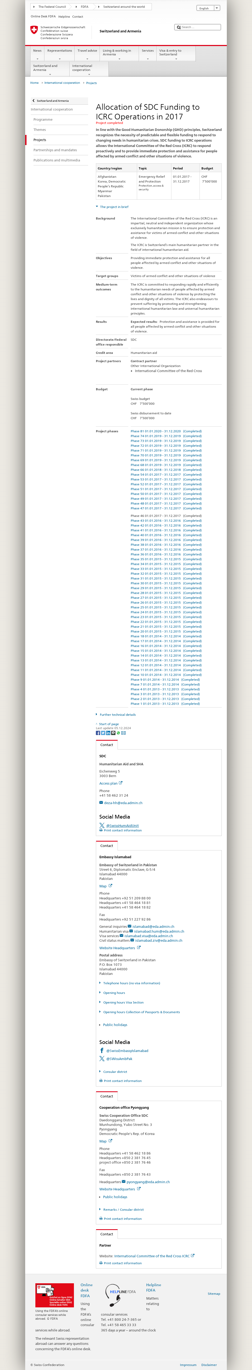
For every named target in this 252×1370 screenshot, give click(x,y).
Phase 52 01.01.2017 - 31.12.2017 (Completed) (166, 484)
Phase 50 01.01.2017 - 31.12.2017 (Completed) (166, 493)
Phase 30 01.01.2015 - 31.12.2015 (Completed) (166, 583)
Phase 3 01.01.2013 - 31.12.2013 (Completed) (165, 694)
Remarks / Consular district (123, 1210)
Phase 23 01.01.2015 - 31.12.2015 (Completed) (166, 617)
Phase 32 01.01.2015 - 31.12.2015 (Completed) (166, 573)
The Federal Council (52, 7)
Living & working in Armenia (119, 54)
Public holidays (115, 1025)
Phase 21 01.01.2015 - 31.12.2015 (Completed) (166, 626)
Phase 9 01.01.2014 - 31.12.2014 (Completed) (165, 679)
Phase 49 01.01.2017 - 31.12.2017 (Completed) (166, 498)
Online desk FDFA (87, 1290)
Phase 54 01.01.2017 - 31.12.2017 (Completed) (166, 474)
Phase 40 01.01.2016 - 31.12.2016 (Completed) (166, 535)
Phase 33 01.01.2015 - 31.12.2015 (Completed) (166, 568)
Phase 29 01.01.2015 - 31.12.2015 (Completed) (166, 588)
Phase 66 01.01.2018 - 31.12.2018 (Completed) (166, 469)
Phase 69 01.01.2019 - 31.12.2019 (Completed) (166, 460)
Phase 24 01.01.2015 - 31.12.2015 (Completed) (166, 612)
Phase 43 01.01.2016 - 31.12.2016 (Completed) (166, 520)
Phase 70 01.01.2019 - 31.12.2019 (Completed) (166, 455)
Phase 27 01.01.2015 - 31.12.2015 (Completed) (166, 597)
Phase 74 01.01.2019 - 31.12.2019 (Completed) (166, 436)
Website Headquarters (120, 948)
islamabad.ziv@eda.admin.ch (158, 940)
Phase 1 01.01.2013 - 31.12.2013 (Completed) (165, 703)
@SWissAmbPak (119, 1059)
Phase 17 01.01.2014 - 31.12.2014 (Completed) (166, 641)
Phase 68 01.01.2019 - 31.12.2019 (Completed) (166, 465)
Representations (59, 54)
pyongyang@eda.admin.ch (148, 1182)
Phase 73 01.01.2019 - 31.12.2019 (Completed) (166, 440)
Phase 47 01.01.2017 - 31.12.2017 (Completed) (166, 508)
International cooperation (89, 70)
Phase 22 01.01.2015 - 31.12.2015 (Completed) (166, 621)
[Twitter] (103, 733)
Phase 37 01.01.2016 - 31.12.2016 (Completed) (166, 549)
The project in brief (114, 207)
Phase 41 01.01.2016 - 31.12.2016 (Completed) (166, 530)
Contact (104, 745)
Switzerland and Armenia (50, 70)
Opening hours (114, 993)
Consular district (115, 1072)
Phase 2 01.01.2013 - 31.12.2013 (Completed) (165, 699)
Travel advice (87, 54)
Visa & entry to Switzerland (176, 54)
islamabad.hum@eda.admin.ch (159, 931)
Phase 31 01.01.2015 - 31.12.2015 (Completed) (166, 578)
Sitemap (214, 1294)
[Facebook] (98, 733)
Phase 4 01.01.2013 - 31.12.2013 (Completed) (165, 689)
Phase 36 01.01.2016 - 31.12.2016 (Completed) (166, 554)
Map (105, 886)
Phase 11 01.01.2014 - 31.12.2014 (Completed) (166, 670)
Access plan (110, 783)
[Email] (123, 733)
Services (147, 54)
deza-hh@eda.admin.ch (123, 803)
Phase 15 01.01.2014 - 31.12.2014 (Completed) (166, 650)
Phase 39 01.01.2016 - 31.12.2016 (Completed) (166, 540)
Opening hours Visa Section (123, 1002)
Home (34, 83)
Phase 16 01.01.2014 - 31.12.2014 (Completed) (166, 646)
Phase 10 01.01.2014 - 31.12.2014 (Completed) (166, 674)
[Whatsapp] (118, 733)
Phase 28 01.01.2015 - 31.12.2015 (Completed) (166, 593)
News (37, 54)
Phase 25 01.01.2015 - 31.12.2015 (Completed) (166, 607)
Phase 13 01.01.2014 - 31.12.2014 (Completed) (166, 660)
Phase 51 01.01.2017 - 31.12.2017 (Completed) (166, 489)
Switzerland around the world (124, 7)
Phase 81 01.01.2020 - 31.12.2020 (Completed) (166, 431)
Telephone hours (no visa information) (131, 983)
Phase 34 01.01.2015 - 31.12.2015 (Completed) (166, 564)
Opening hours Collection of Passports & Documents (141, 1012)
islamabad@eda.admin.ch (153, 926)
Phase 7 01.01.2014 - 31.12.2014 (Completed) (165, 684)
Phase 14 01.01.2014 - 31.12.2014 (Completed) (166, 655)
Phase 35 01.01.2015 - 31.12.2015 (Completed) (166, 559)
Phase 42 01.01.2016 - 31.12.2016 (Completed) (166, 525)
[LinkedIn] (108, 733)
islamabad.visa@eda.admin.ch (149, 936)
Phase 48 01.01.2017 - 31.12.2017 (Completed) (166, 503)
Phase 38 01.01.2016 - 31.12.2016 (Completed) (166, 544)
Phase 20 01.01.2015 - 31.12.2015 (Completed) (166, 631)
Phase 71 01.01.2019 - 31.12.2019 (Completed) (166, 450)
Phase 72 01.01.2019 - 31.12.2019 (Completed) (166, 445)
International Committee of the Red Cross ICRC (154, 1256)
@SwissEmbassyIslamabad (127, 1051)
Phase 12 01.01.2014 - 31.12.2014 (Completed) (166, 665)
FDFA (84, 7)
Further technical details (117, 715)
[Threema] (113, 733)
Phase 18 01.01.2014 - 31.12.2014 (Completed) (166, 636)
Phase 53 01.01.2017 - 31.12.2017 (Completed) (166, 479)
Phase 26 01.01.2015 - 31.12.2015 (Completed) (166, 602)
